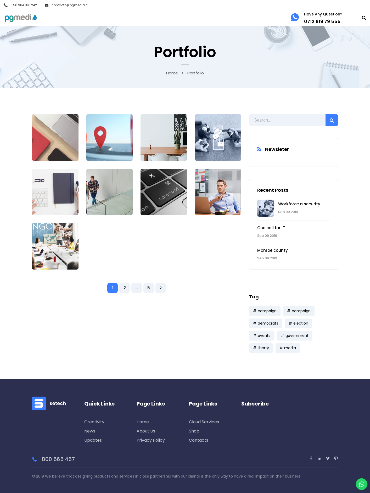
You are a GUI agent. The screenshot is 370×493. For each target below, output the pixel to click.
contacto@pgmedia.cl (70, 5)
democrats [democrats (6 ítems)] (268, 323)
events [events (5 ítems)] (264, 335)
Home (172, 73)
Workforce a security (299, 204)
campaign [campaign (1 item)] (267, 311)
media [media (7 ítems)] (290, 347)
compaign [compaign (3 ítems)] (301, 311)
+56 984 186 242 (24, 5)
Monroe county (272, 250)
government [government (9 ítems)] (297, 335)
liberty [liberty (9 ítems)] (263, 347)
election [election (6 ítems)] (300, 323)
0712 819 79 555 (322, 21)
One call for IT (271, 228)
